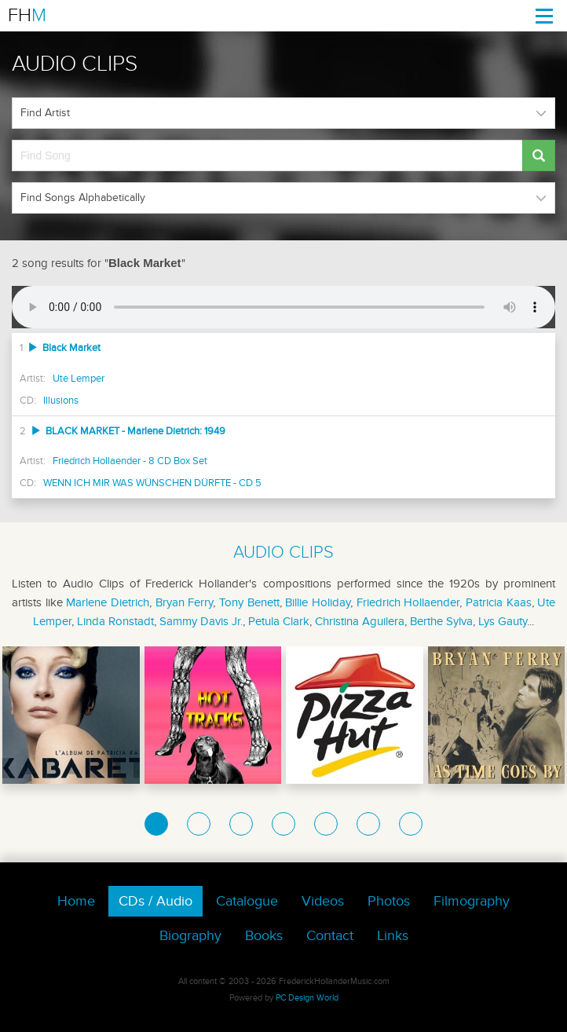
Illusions (61, 400)
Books (264, 936)
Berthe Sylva (441, 621)
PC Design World (307, 998)
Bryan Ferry (184, 602)
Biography (190, 936)
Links (392, 936)
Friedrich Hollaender (408, 602)
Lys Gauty (502, 621)
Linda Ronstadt (115, 621)
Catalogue (247, 901)
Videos (323, 901)
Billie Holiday (317, 602)
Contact (329, 936)
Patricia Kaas (499, 602)
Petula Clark (278, 621)
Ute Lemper (78, 378)
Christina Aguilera (359, 621)
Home (76, 901)
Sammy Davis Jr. (201, 621)
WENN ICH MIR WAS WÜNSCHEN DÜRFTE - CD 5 (152, 483)
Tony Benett (249, 602)
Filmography (471, 901)
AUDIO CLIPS (283, 552)
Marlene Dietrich (107, 602)
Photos (389, 901)
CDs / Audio (155, 901)
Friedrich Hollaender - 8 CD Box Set (130, 461)
